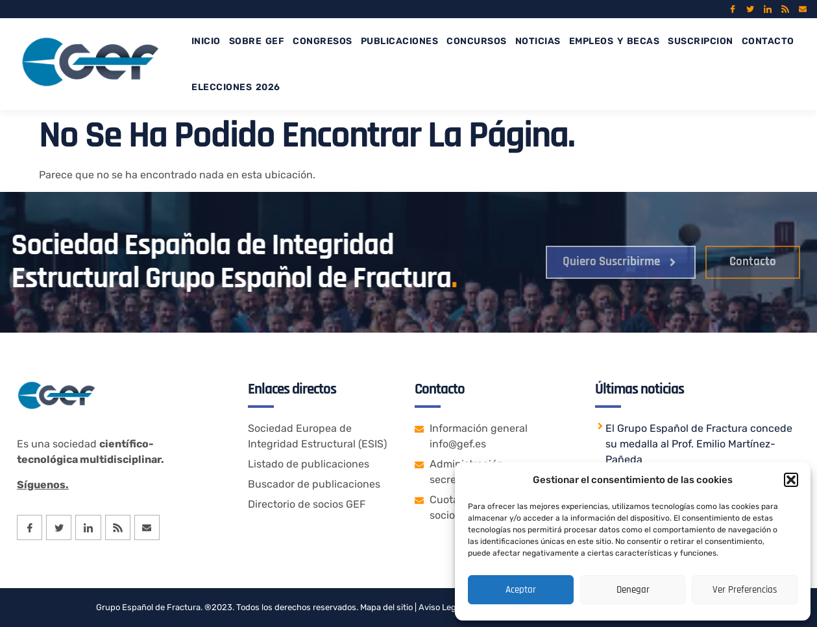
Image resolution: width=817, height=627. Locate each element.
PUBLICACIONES (400, 41)
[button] (791, 479)
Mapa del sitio (386, 607)
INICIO (206, 41)
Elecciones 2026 (235, 87)
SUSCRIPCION (700, 41)
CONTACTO (768, 41)
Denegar (633, 590)
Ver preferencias (745, 590)
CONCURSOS (476, 41)
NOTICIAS (538, 41)
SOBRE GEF (257, 41)
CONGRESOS (322, 41)
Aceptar (521, 590)
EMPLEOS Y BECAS (614, 41)
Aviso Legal (440, 607)
